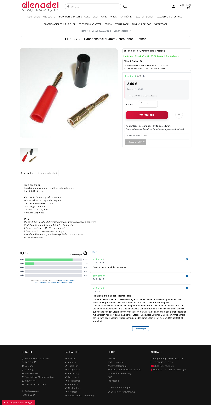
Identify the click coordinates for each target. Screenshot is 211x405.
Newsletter (30, 380)
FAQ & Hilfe (31, 362)
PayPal (71, 358)
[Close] (187, 338)
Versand (29, 365)
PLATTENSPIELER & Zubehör (60, 24)
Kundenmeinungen (121, 387)
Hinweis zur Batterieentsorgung (124, 369)
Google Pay (74, 369)
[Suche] (125, 6)
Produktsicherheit (47, 173)
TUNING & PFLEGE (141, 24)
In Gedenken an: (31, 391)
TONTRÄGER (122, 24)
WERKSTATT (160, 24)
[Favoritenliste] (180, 6)
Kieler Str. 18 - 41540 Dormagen (169, 369)
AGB (110, 377)
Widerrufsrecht (116, 362)
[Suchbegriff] (93, 6)
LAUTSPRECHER (145, 17)
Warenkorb (146, 114)
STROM (108, 24)
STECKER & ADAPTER (90, 24)
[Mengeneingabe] (147, 104)
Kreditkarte (74, 380)
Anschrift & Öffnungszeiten (39, 377)
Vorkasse (72, 391)
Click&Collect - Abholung (81, 395)
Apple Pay (73, 365)
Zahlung (29, 369)
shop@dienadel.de (162, 365)
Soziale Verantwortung (123, 391)
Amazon (72, 362)
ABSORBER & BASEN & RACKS (74, 17)
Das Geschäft (32, 373)
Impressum (114, 380)
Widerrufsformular (117, 365)
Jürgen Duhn (28, 394)
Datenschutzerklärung (119, 373)
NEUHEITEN (33, 17)
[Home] (83, 30)
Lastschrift (73, 377)
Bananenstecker (122, 30)
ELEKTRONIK (100, 17)
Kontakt (112, 358)
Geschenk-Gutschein (36, 384)
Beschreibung (28, 173)
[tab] (28, 173)
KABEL (113, 17)
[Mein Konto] (174, 6)
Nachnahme (74, 388)
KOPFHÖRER (126, 17)
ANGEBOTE (49, 17)
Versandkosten (150, 96)
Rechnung (73, 373)
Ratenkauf (73, 384)
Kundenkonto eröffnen (37, 358)
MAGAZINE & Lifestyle (169, 17)
